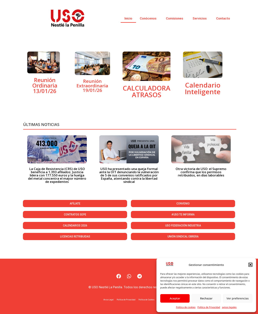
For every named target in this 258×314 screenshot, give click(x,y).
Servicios (201, 18)
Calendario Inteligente (202, 88)
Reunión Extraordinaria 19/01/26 (92, 85)
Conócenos (149, 18)
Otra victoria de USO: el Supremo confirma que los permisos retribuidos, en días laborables (201, 172)
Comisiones (175, 18)
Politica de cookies (185, 307)
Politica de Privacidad (208, 307)
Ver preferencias (238, 298)
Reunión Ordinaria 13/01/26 (44, 85)
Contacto (223, 18)
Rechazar (206, 298)
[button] (250, 265)
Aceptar (175, 298)
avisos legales (229, 307)
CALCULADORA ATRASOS (146, 91)
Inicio (128, 18)
